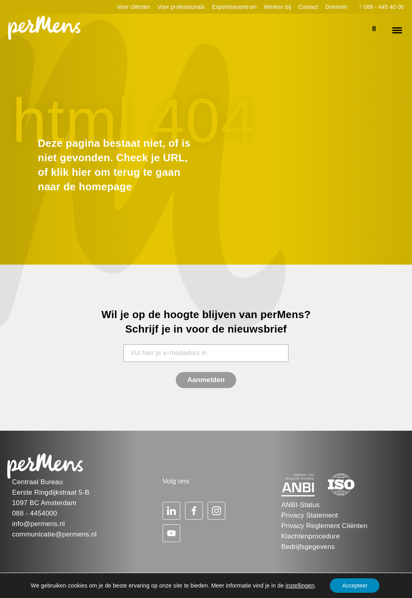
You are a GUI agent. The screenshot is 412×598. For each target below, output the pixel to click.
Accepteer (354, 585)
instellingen (300, 585)
